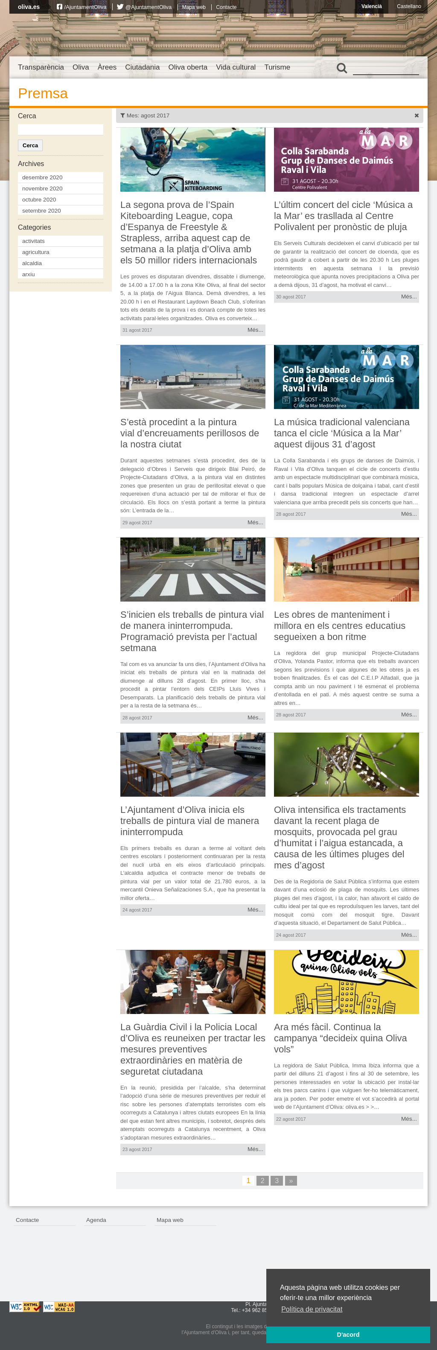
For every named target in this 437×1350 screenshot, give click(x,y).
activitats (33, 241)
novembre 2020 (42, 188)
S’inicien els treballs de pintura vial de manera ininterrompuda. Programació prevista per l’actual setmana (192, 631)
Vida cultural (236, 67)
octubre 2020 (39, 199)
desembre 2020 (42, 177)
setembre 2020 (41, 210)
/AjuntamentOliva (85, 7)
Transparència (41, 67)
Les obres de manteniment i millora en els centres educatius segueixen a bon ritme (339, 625)
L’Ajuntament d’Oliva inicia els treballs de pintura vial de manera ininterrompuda (189, 820)
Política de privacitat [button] (311, 1309)
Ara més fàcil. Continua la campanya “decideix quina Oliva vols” (340, 1038)
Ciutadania (142, 67)
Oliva (81, 67)
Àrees (107, 67)
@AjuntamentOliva (148, 7)
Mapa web (194, 7)
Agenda (96, 1220)
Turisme (277, 67)
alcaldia (32, 263)
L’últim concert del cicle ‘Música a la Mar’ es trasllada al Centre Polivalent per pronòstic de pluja (343, 215)
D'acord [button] (348, 1334)
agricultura (35, 252)
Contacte (226, 7)
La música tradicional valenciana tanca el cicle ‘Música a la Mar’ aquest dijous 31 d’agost (342, 433)
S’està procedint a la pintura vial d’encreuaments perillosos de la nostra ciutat (189, 433)
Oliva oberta (187, 67)
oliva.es (29, 6)
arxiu (28, 274)
